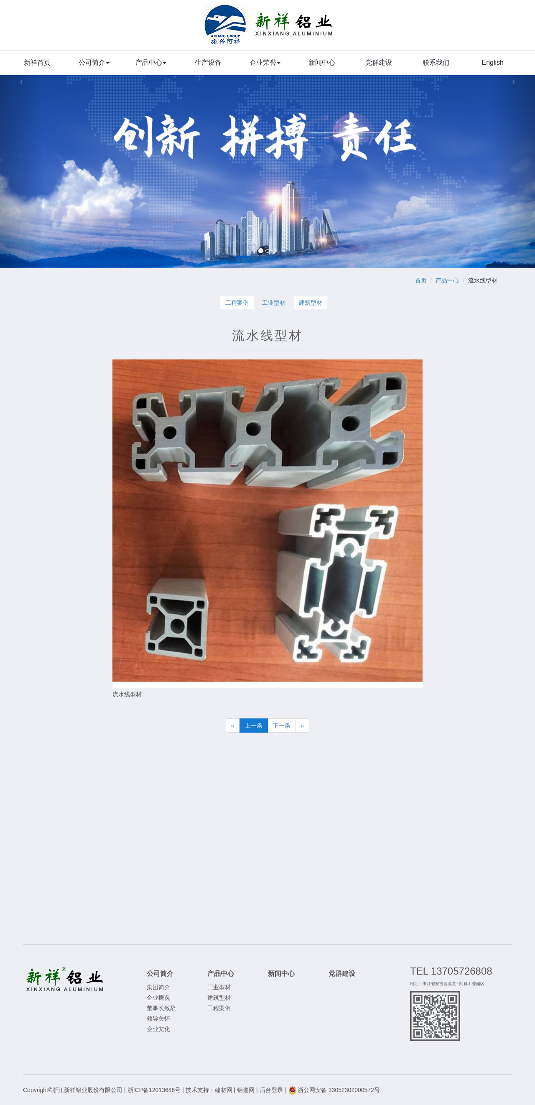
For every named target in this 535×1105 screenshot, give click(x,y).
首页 (421, 280)
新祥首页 (37, 62)
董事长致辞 (161, 1008)
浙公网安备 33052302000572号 (334, 1090)
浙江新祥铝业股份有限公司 (269, 29)
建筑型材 (310, 303)
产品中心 (150, 62)
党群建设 (378, 62)
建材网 (223, 1090)
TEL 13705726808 (451, 971)
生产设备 (208, 62)
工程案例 (237, 303)
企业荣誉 (265, 62)
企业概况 (158, 997)
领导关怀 (158, 1018)
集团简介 (158, 987)
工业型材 (273, 303)
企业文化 (158, 1029)
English (493, 62)
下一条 (281, 725)
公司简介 (94, 62)
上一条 (253, 725)
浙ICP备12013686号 (154, 1090)
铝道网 (246, 1090)
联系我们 (436, 62)
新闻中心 (321, 62)
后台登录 (271, 1090)
